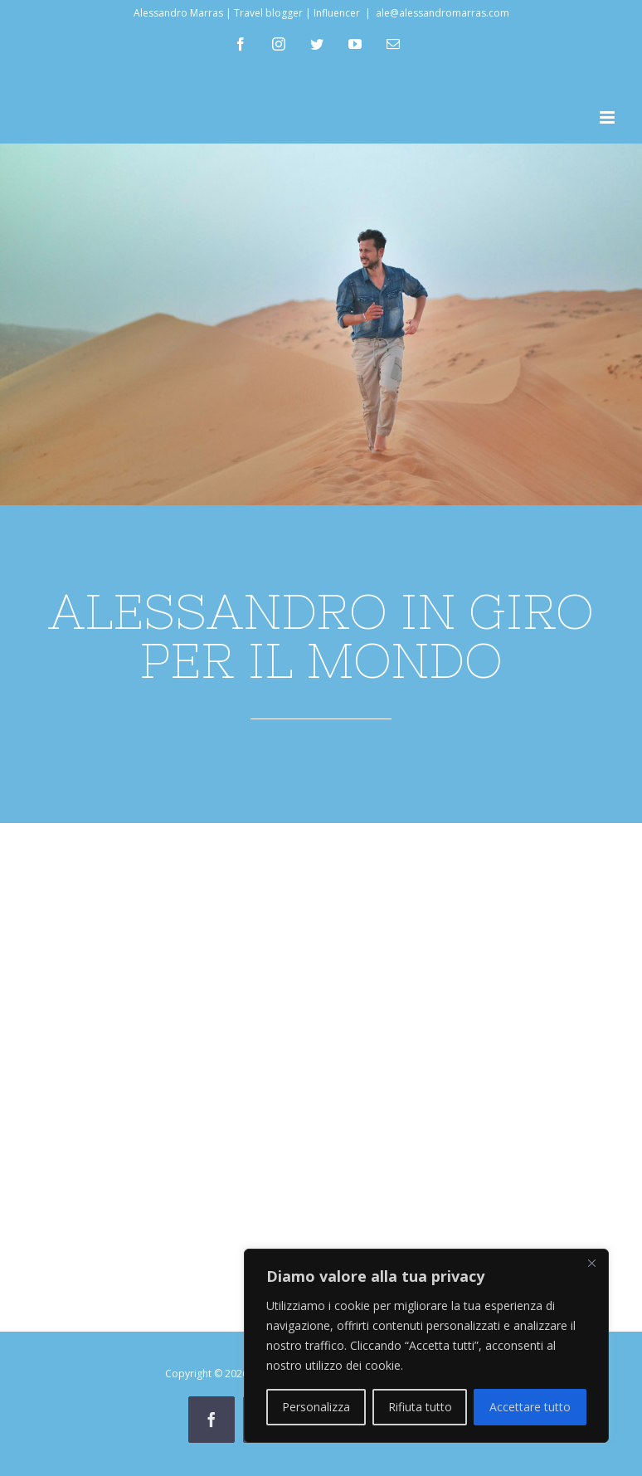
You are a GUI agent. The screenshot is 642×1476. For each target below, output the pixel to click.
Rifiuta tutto (420, 1407)
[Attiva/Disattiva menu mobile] (608, 117)
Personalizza (316, 1407)
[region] (426, 1346)
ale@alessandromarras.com (442, 13)
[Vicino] (591, 1263)
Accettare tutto (530, 1407)
